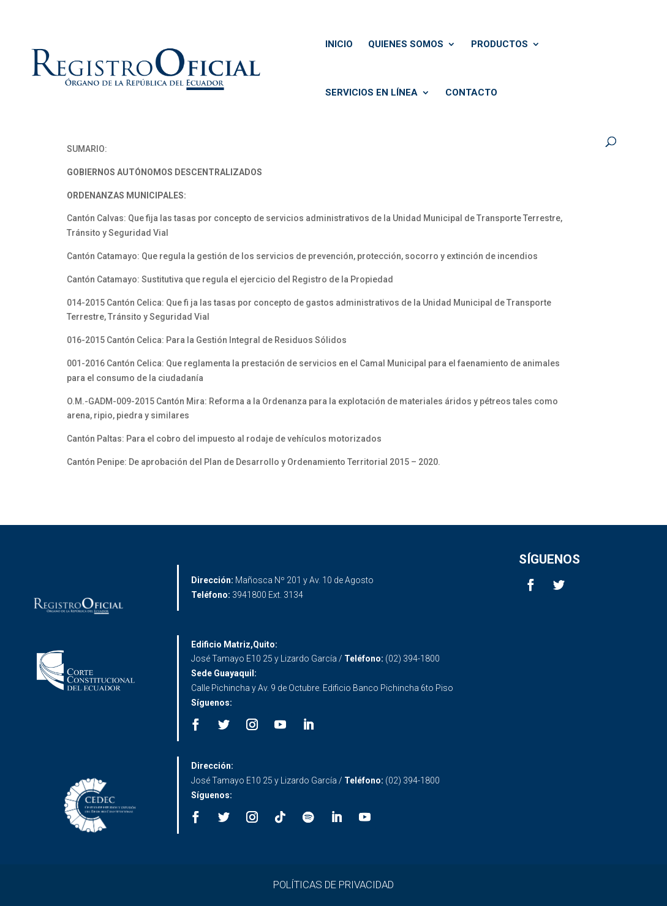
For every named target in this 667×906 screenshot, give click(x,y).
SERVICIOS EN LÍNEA (371, 93)
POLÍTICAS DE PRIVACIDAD (333, 884)
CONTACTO (471, 93)
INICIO (339, 45)
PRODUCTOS (499, 45)
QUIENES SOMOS (405, 45)
